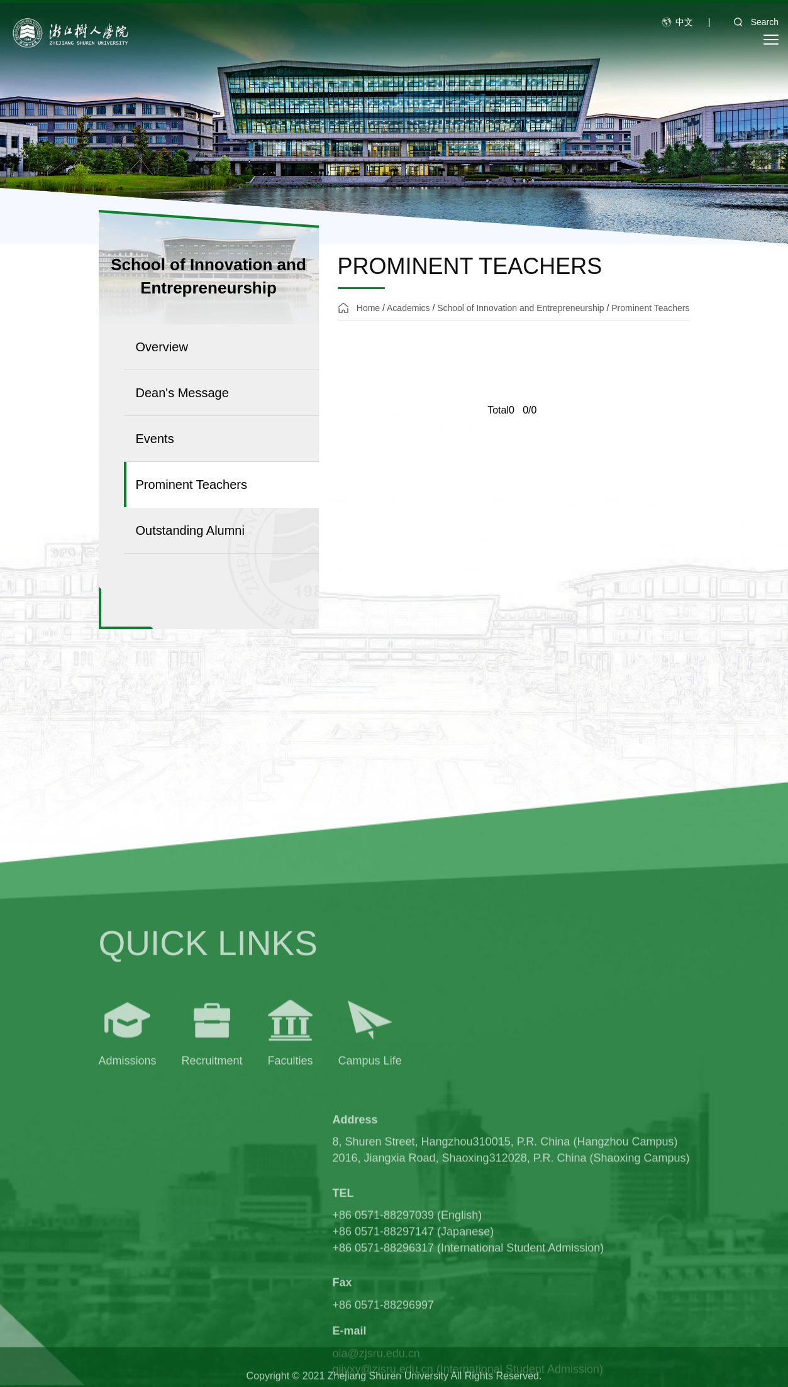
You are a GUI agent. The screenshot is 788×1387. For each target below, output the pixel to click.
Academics (408, 308)
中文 (684, 22)
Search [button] (752, 22)
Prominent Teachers (650, 308)
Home (368, 308)
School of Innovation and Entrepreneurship (520, 308)
